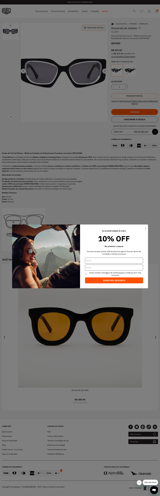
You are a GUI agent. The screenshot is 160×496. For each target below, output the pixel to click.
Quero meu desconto (114, 280)
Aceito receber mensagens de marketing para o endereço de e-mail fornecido (115, 274)
